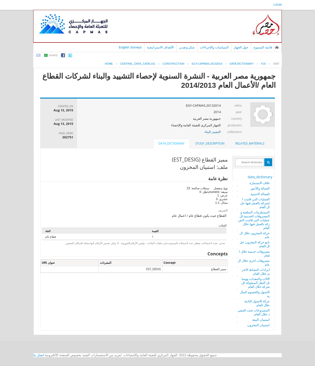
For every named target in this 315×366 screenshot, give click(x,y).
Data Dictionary (242, 63)
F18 (263, 63)
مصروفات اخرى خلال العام (254, 262)
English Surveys (130, 47)
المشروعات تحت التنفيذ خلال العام (254, 312)
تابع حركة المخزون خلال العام (255, 244)
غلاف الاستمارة (260, 183)
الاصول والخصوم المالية (255, 294)
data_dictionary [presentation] (171, 143)
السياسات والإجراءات (214, 47)
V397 (276, 63)
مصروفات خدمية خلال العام (254, 253)
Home (109, 63)
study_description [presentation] (209, 143)
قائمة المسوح (262, 47)
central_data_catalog (137, 63)
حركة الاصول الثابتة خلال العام (257, 303)
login (277, 4)
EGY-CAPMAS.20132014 (207, 63)
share (53, 55)
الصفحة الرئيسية (277, 47)
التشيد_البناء (213, 132)
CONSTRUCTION (173, 63)
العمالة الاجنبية (260, 194)
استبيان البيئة (261, 320)
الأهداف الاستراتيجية (160, 47)
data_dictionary (260, 177)
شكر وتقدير (187, 47)
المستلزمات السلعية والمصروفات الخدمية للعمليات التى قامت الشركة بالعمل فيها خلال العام (254, 220)
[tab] (249, 143)
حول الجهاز (241, 47)
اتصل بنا (38, 355)
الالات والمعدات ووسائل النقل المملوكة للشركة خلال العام (255, 283)
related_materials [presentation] (249, 143)
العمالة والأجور (260, 188)
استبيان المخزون (258, 325)
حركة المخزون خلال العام (254, 235)
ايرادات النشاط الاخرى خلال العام (256, 272)
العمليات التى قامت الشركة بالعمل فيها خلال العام (255, 203)
